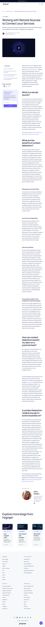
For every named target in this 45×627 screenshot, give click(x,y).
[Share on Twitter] (6, 86)
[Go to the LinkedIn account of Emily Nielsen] (34, 503)
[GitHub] (25, 617)
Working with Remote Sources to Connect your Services (25, 11)
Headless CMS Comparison (29, 570)
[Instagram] (22, 617)
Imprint (3, 577)
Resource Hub (26, 599)
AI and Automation (5, 595)
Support (3, 566)
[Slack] (28, 617)
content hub (29, 382)
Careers (4, 563)
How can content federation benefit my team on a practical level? (10, 75)
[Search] (39, 4)
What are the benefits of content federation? (10, 71)
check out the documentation (32, 479)
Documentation (27, 597)
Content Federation (27, 563)
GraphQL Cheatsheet (28, 590)
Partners (4, 601)
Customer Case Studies (28, 592)
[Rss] (30, 617)
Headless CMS (26, 559)
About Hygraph (5, 559)
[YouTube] (20, 617)
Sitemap (4, 579)
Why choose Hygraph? (6, 586)
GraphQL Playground (28, 572)
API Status (4, 608)
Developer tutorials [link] (9, 11)
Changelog (4, 606)
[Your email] (10, 102)
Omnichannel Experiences (29, 566)
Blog (25, 604)
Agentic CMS (26, 561)
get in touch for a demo (28, 481)
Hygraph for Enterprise (6, 592)
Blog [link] (3, 11)
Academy (25, 595)
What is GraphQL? (27, 588)
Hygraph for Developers (6, 590)
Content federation (32, 69)
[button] (22, 1)
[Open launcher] (41, 623)
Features (4, 597)
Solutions (25, 606)
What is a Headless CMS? (28, 586)
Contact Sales (5, 561)
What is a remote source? (8, 68)
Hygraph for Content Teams (7, 588)
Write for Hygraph (27, 608)
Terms (3, 572)
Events (25, 601)
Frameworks (26, 568)
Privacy (3, 575)
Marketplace (4, 599)
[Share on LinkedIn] (4, 86)
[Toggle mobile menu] (42, 4)
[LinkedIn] (17, 617)
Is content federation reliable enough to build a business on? (10, 79)
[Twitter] (14, 617)
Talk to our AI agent (5, 568)
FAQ (3, 570)
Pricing (3, 604)
